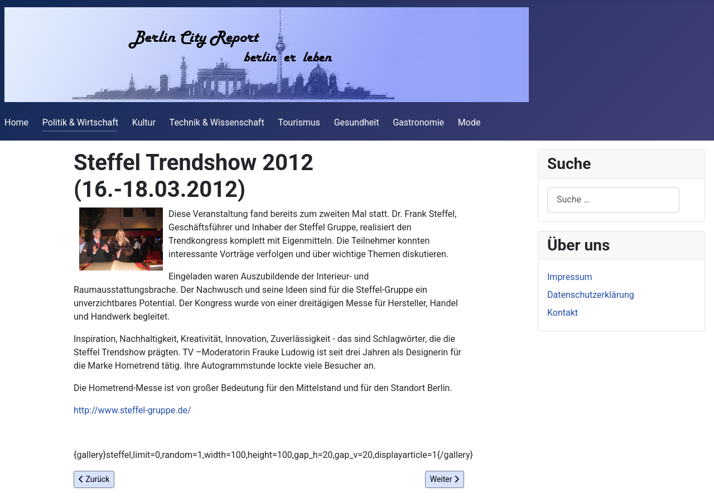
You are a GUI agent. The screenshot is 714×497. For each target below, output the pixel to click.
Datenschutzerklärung (590, 294)
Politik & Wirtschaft (80, 122)
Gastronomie (418, 122)
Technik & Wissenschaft (217, 122)
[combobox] (613, 200)
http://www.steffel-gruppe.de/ (132, 410)
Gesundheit (356, 122)
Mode (469, 122)
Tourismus (299, 122)
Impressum (569, 277)
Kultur (144, 122)
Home (16, 122)
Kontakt (562, 312)
